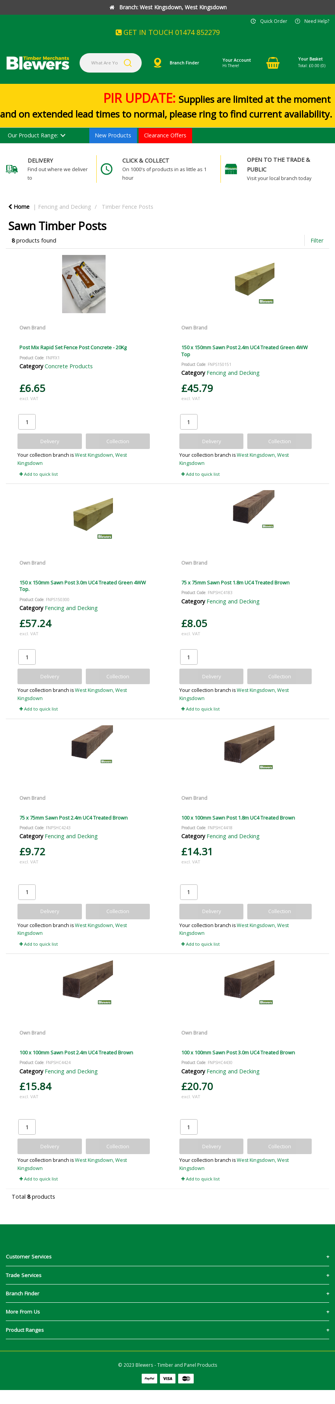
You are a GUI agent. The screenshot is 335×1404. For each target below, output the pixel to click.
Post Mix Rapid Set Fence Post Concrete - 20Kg (73, 347)
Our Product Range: (33, 135)
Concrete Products (69, 366)
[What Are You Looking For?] (111, 63)
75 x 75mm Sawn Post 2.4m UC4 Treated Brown (73, 817)
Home (19, 206)
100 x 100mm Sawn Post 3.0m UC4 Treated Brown (238, 1052)
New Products (113, 135)
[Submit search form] (127, 63)
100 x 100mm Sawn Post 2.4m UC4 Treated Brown (76, 1052)
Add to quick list (38, 474)
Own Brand (32, 327)
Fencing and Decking (64, 206)
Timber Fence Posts (127, 206)
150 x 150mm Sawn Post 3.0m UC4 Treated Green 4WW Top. (82, 586)
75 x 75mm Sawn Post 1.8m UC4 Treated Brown (235, 582)
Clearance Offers (165, 135)
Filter (317, 240)
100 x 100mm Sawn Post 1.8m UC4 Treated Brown (238, 817)
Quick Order (273, 21)
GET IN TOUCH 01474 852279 (168, 32)
